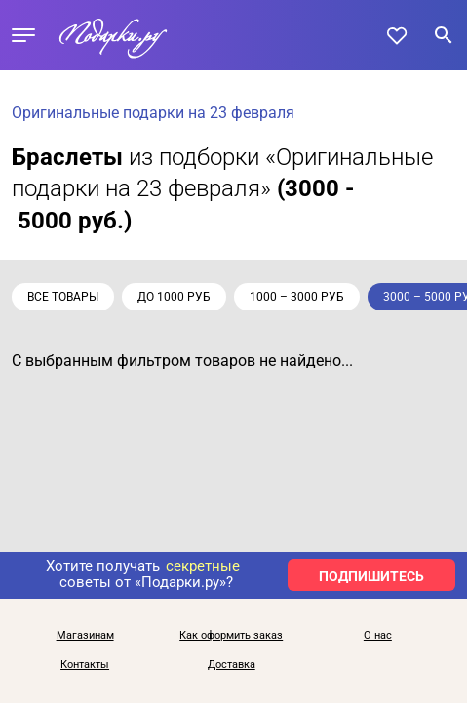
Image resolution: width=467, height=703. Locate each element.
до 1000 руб (174, 297)
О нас (378, 635)
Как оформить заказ (231, 635)
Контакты (84, 665)
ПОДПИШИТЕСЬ (371, 576)
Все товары (62, 297)
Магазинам (85, 635)
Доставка (231, 665)
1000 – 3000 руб (297, 297)
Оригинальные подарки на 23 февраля (153, 112)
